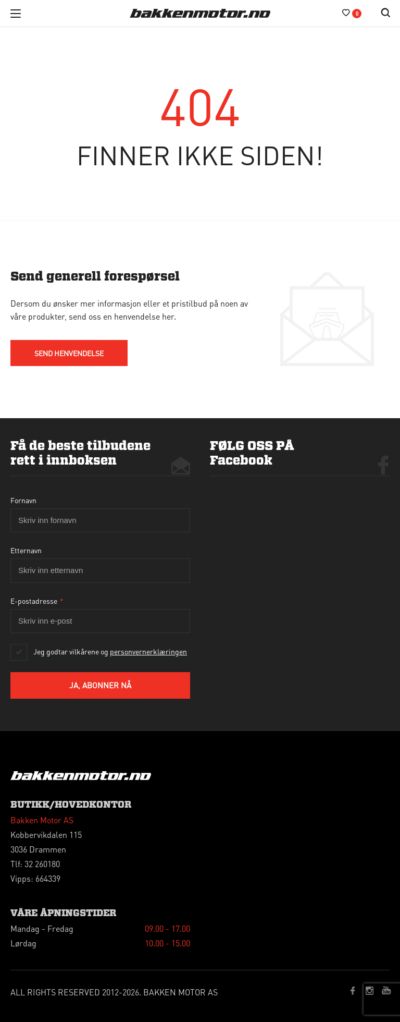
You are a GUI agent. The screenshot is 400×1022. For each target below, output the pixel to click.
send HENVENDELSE (69, 353)
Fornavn (23, 500)
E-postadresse (37, 600)
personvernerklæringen (148, 651)
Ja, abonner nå (100, 685)
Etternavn (26, 550)
